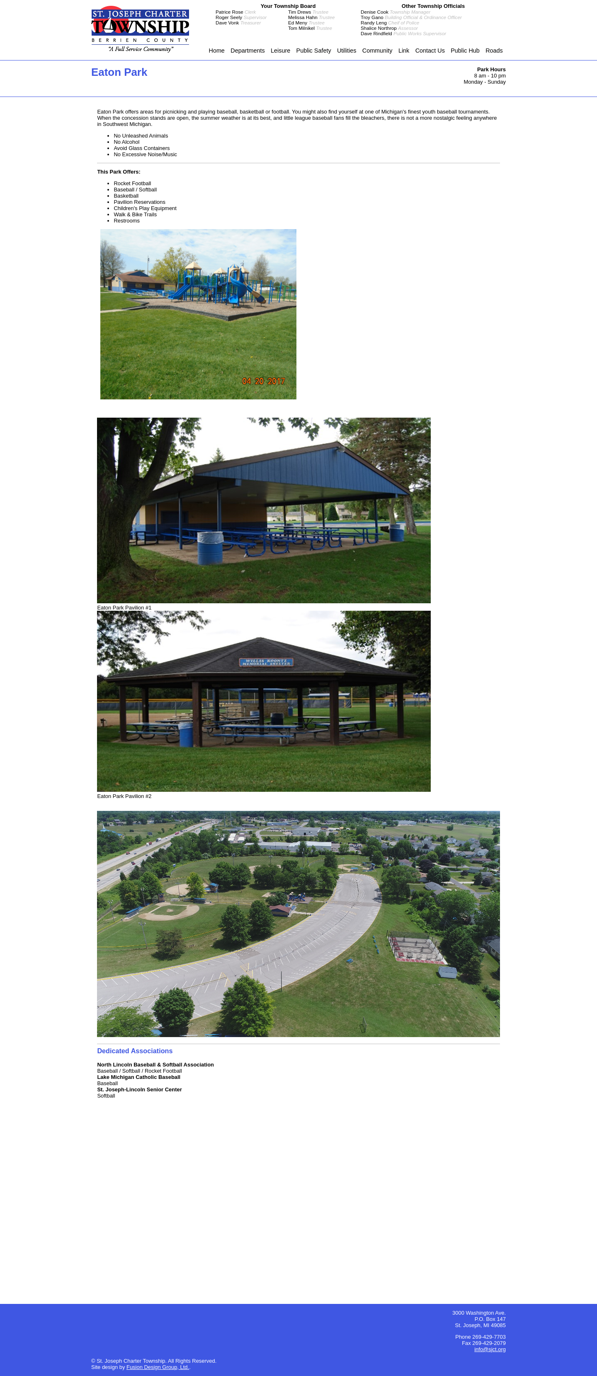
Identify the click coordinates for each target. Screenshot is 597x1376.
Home (216, 50)
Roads (494, 50)
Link (403, 50)
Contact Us (430, 50)
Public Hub (465, 50)
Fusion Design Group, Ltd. (157, 1367)
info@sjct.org (490, 1349)
